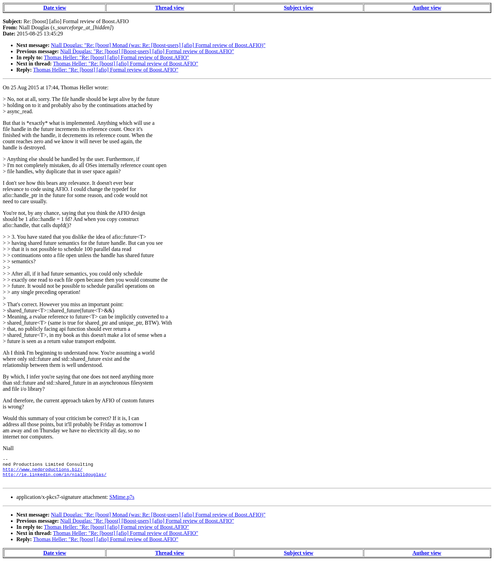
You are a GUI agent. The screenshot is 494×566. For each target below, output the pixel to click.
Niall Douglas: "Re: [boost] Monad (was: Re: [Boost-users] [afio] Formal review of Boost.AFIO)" (158, 45)
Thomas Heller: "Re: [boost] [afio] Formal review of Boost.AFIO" (116, 57)
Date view (54, 8)
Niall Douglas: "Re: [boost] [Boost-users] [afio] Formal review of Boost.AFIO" (147, 51)
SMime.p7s (121, 502)
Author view (427, 8)
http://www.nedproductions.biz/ (43, 472)
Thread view (169, 8)
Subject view (298, 8)
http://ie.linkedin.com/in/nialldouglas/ (54, 478)
